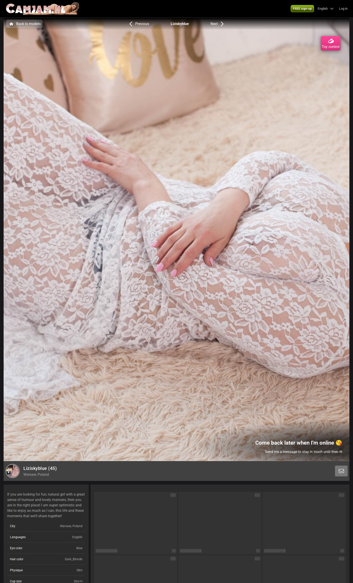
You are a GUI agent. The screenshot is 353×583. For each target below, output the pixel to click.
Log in (343, 9)
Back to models (24, 24)
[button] (325, 9)
